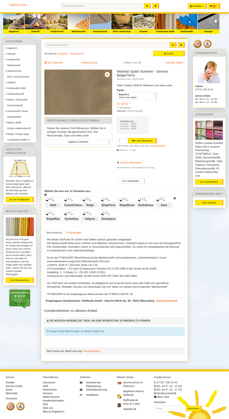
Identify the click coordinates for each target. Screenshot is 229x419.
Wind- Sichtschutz (122, 31)
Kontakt (10, 382)
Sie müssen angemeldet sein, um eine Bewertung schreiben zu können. (100, 320)
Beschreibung (54, 232)
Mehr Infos (163, 397)
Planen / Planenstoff (16, 99)
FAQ (45, 404)
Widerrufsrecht (51, 397)
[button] (214, 6)
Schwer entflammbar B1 (18, 128)
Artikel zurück (89, 62)
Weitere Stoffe (13, 122)
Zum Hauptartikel (130, 181)
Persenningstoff (14, 105)
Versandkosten (157, 146)
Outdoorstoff (57, 31)
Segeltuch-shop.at (133, 391)
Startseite (62, 53)
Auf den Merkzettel (130, 162)
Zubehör (143, 31)
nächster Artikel (175, 62)
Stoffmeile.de (130, 400)
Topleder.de (129, 409)
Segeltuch (14, 31)
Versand (47, 393)
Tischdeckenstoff (15, 94)
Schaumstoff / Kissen (17, 111)
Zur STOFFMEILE (209, 182)
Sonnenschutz (100, 31)
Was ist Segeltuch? (53, 411)
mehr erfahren (209, 202)
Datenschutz (50, 389)
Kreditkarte (92, 395)
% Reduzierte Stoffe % (17, 139)
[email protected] (166, 300)
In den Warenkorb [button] (142, 140)
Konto (9, 389)
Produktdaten (74, 232)
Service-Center (14, 386)
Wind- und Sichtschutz (17, 76)
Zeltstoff (35, 31)
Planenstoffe (186, 31)
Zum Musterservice (19, 280)
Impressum (49, 382)
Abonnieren (193, 408)
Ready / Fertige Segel (17, 134)
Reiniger (209, 31)
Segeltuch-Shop (18, 5)
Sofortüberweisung (96, 389)
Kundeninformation (53, 400)
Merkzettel (11, 393)
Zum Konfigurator (20, 199)
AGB (45, 386)
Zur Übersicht (55, 62)
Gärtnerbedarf (13, 117)
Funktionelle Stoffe (165, 31)
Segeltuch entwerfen (78, 142)
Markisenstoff (78, 31)
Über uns (48, 408)
